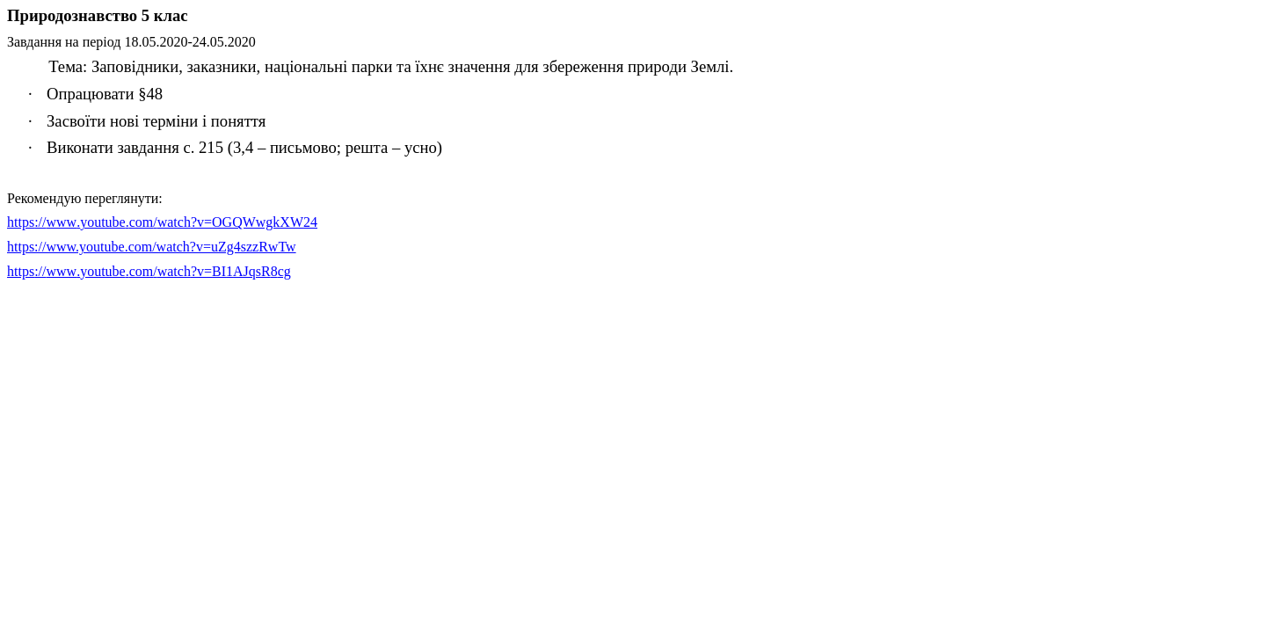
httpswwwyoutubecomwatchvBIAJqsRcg (149, 271)
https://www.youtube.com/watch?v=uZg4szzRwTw (151, 246)
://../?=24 (162, 222)
